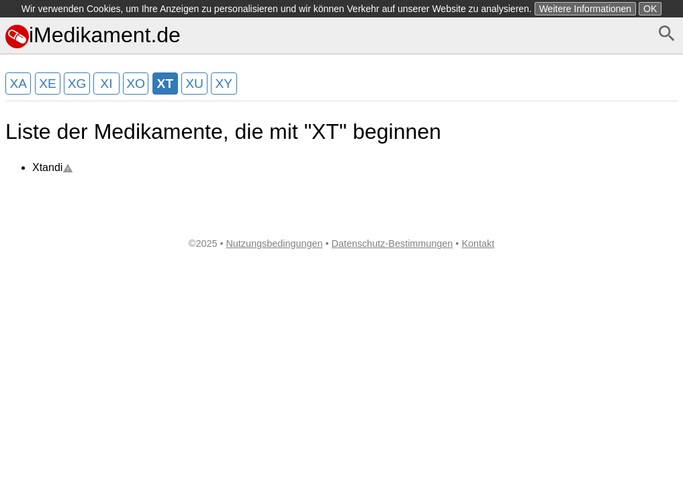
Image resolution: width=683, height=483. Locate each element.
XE (47, 83)
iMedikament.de (93, 35)
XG (77, 83)
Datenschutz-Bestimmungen (392, 243)
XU (194, 83)
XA (18, 83)
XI (106, 83)
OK (650, 8)
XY (224, 83)
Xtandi (52, 167)
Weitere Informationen (585, 8)
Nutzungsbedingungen (274, 243)
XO (135, 83)
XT (165, 83)
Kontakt (477, 243)
